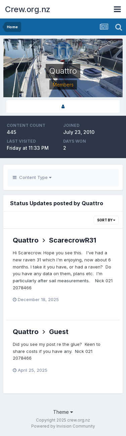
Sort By (106, 220)
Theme (63, 412)
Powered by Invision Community (63, 426)
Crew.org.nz (27, 9)
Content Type (32, 177)
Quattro (26, 240)
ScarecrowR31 (72, 240)
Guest (59, 332)
